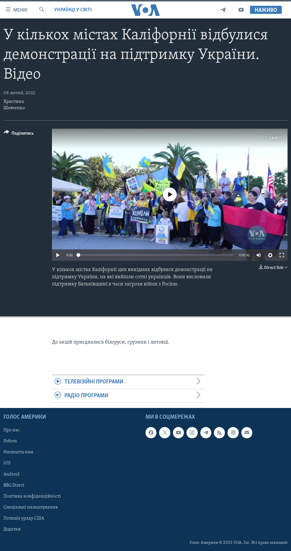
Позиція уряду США (23, 518)
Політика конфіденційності (32, 496)
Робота (10, 441)
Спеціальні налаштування (30, 507)
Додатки (12, 529)
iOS (7, 463)
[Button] (19, 134)
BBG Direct (13, 485)
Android (11, 474)
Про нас (11, 430)
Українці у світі (73, 10)
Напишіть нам (18, 452)
